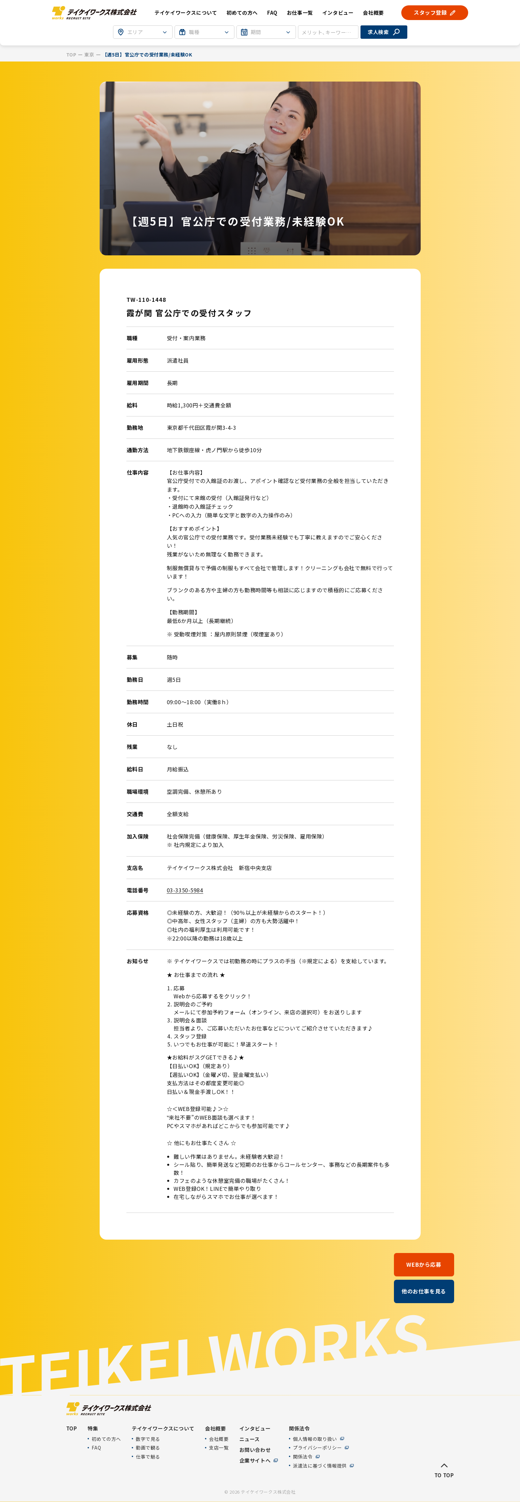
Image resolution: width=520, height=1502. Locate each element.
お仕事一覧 (300, 12)
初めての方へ (242, 12)
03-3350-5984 (185, 890)
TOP (71, 54)
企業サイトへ (255, 1460)
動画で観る (148, 1448)
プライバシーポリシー (317, 1448)
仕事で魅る (148, 1457)
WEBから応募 (423, 1264)
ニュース (249, 1439)
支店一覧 (218, 1448)
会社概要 (218, 1439)
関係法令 (302, 1457)
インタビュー (338, 12)
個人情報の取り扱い (315, 1439)
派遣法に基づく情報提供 (320, 1465)
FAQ (272, 12)
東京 (89, 54)
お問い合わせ (255, 1450)
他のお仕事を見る (424, 1291)
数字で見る (148, 1439)
